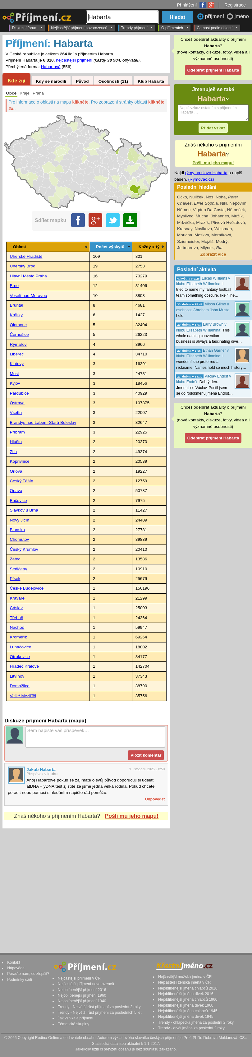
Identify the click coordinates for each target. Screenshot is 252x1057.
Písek (15, 578)
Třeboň (16, 617)
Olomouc (18, 324)
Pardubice (19, 393)
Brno (14, 285)
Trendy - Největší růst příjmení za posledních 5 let (100, 1012)
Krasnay (184, 228)
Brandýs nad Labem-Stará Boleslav (43, 422)
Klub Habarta (151, 81)
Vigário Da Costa (209, 209)
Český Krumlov (24, 549)
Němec (183, 209)
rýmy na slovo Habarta (206, 172)
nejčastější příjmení (74, 60)
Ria (219, 247)
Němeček (236, 209)
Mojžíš (207, 241)
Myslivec (185, 216)
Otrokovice (20, 656)
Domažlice (19, 686)
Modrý (222, 241)
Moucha (184, 235)
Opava (16, 490)
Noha (221, 197)
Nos (209, 197)
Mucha (202, 216)
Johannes (220, 216)
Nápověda (16, 968)
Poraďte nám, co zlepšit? (28, 973)
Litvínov (17, 676)
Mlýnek (207, 247)
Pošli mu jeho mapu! (131, 816)
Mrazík (202, 222)
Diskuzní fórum (27, 27)
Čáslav (16, 607)
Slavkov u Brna (24, 510)
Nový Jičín (19, 520)
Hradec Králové (24, 666)
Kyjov (15, 383)
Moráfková (221, 235)
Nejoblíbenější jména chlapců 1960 (187, 999)
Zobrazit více (213, 254)
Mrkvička (185, 222)
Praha (38, 93)
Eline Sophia (206, 203)
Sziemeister (188, 241)
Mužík (237, 216)
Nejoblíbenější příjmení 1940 (82, 1001)
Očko (182, 197)
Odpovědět (155, 799)
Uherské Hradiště (26, 256)
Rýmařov (18, 344)
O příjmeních (174, 27)
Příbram (17, 432)
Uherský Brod (22, 266)
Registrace (235, 4)
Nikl (223, 203)
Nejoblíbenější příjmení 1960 (82, 995)
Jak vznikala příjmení (75, 1018)
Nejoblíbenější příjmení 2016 (82, 990)
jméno (242, 16)
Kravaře (17, 598)
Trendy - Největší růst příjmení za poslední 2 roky (99, 1007)
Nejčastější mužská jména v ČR (185, 977)
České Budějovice (27, 588)
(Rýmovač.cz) (201, 179)
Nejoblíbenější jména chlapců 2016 (187, 988)
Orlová (16, 471)
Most (14, 373)
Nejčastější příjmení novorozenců (81, 27)
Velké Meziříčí (23, 695)
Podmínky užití (19, 979)
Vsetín (16, 412)
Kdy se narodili (51, 81)
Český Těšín (21, 481)
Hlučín (16, 441)
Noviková (203, 228)
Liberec (17, 354)
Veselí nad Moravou (28, 295)
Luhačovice (20, 647)
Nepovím (238, 203)
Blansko (17, 529)
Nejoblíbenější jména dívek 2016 (185, 994)
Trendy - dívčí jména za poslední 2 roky (191, 1028)
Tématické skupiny (73, 1024)
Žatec (15, 559)
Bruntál (16, 305)
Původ (82, 81)
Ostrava (17, 403)
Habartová (51, 66)
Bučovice (18, 500)
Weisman (223, 228)
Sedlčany (18, 569)
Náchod (17, 627)
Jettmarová (187, 247)
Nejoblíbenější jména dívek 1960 (185, 1005)
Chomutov (19, 539)
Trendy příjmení (137, 27)
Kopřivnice (19, 461)
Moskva (202, 235)
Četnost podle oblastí (217, 27)
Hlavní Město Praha (28, 276)
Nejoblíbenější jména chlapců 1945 (187, 1011)
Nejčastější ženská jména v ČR (184, 982)
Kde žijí (16, 80)
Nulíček (196, 197)
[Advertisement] (86, 884)
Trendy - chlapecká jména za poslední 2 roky (196, 1022)
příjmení (215, 16)
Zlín (13, 451)
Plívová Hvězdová (228, 222)
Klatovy (17, 363)
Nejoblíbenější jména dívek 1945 (185, 1016)
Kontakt (13, 962)
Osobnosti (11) (113, 81)
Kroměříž (18, 637)
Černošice (19, 334)
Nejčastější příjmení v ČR (79, 978)
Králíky (16, 315)
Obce (11, 93)
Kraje (25, 93)
